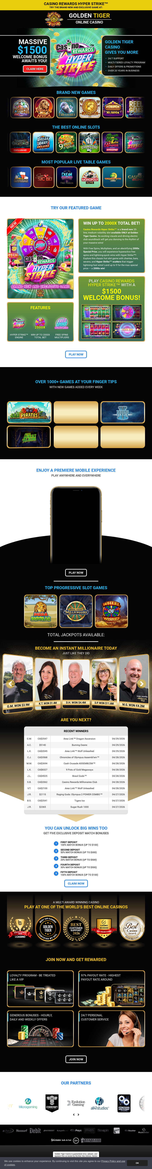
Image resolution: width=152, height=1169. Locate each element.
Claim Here (34, 69)
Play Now (76, 354)
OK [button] (137, 1163)
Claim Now (76, 883)
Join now (76, 1059)
